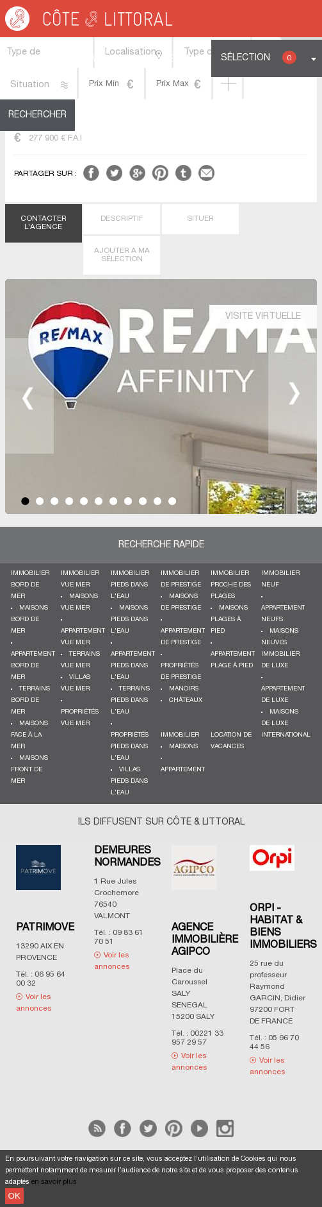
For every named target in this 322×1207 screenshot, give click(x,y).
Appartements (185, 770)
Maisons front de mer (29, 769)
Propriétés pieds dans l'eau (130, 746)
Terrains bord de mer (30, 700)
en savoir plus (54, 1182)
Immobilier (180, 735)
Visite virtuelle (263, 316)
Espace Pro (167, 59)
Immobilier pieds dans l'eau (130, 584)
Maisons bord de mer (29, 619)
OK (14, 1196)
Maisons (183, 746)
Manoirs (183, 689)
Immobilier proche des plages (231, 584)
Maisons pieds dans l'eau (129, 619)
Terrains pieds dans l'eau (130, 700)
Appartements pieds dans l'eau (135, 665)
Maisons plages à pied (229, 619)
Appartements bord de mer (35, 665)
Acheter (58, 59)
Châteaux (185, 700)
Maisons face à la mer (29, 735)
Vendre (109, 59)
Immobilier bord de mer (30, 584)
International (285, 735)
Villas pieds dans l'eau (129, 781)
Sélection (258, 57)
